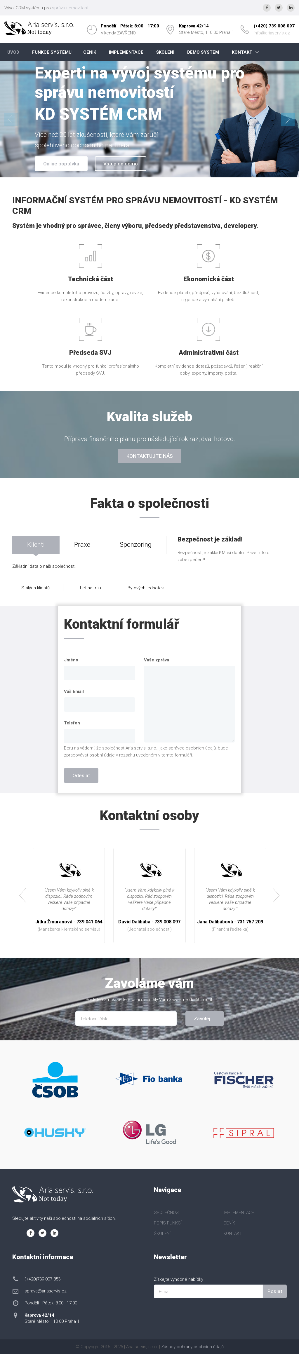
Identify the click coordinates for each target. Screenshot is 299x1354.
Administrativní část (209, 352)
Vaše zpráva (156, 660)
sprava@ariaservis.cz (46, 1291)
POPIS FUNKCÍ (168, 1223)
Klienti (36, 544)
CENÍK (89, 52)
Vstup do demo (120, 164)
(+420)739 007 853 (42, 1279)
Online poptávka (61, 164)
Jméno (71, 660)
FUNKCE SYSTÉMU (52, 52)
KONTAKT (242, 52)
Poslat (274, 1291)
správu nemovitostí (70, 8)
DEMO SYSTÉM (203, 52)
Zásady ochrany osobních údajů (192, 1346)
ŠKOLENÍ (165, 52)
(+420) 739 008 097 (274, 26)
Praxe (82, 544)
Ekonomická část (208, 279)
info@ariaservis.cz (272, 33)
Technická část (90, 279)
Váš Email (74, 691)
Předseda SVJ (90, 352)
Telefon (72, 723)
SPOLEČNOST (167, 1212)
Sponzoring (136, 544)
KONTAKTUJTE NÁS (149, 456)
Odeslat (81, 775)
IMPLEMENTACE (126, 52)
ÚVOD (13, 52)
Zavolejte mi (208, 1018)
